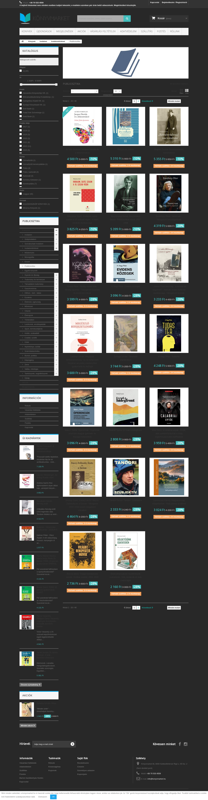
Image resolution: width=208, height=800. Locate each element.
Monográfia (29, 257)
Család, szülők (30, 338)
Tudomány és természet (34, 279)
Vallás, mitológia (31, 369)
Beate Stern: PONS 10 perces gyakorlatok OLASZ (47, 590)
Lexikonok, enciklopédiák (34, 324)
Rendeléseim (83, 763)
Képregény (29, 360)
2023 (26, 150)
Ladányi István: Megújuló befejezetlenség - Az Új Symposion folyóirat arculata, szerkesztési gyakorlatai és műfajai (82, 361)
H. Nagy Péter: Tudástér (169, 356)
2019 (26, 134)
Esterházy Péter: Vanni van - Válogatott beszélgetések (169, 218)
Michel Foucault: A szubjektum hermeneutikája (45, 449)
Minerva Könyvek (31, 208)
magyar (28, 194)
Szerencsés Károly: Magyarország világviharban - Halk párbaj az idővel (169, 502)
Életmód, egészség (32, 302)
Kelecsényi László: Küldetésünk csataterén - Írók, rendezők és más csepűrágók (126, 577)
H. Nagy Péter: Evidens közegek (125, 286)
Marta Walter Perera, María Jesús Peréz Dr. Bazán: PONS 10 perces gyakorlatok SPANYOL (47, 559)
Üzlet (26, 342)
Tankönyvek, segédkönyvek (36, 373)
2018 (26, 130)
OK (53, 797)
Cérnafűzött (29, 160)
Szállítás (147, 31)
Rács (181, 91)
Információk (31, 398)
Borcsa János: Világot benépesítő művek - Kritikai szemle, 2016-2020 (82, 575)
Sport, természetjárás (33, 329)
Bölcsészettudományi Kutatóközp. (38, 97)
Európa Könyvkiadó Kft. (34, 105)
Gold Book (29, 116)
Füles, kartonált (31, 172)
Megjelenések (64, 31)
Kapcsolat (154, 2)
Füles (26, 168)
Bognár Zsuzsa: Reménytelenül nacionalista (168, 151)
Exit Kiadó (28, 109)
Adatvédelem (128, 31)
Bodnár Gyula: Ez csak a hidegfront (125, 430)
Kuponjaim (82, 774)
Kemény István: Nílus (46, 703)
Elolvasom (42, 797)
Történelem (29, 320)
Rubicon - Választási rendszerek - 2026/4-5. (47, 528)
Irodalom (28, 235)
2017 (26, 127)
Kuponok (52, 770)
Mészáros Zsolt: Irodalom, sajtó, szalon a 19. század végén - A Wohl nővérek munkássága (82, 219)
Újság (26, 378)
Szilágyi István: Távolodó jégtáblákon (125, 358)
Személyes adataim (85, 770)
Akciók (82, 31)
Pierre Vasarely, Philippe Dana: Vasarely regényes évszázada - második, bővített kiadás (47, 621)
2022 (27, 146)
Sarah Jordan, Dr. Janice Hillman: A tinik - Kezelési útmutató (47, 655)
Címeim (80, 767)
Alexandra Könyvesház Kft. (35, 93)
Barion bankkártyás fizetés (31, 778)
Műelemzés (29, 253)
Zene (26, 364)
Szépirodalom (30, 239)
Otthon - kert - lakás (32, 293)
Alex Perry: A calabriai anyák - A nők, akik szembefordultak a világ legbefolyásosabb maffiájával (169, 433)
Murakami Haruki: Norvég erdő (44, 502)
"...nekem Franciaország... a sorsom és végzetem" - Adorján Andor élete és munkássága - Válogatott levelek (169, 289)
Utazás (27, 311)
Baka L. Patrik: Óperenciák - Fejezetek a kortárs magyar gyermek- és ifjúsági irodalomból (82, 433)
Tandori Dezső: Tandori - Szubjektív (125, 500)
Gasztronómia (30, 288)
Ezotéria (27, 297)
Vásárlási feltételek (103, 31)
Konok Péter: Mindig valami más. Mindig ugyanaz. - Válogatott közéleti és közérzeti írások (82, 289)
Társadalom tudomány (33, 284)
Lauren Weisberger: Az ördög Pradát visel (47, 476)
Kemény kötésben (32, 180)
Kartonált (28, 176)
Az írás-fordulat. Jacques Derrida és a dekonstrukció (82, 151)
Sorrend (66, 91)
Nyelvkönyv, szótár (32, 347)
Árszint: (22, 81)
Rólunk (175, 31)
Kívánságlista (54, 767)
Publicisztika (29, 266)
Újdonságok (44, 31)
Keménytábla (30, 184)
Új (26, 71)
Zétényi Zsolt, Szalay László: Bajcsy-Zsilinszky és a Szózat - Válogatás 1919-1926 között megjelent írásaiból (82, 505)
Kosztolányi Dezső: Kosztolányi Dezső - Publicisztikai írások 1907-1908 (125, 219)
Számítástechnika (31, 351)
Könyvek (27, 31)
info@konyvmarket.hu (156, 779)
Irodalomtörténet (31, 248)
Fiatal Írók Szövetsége (33, 112)
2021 (26, 142)
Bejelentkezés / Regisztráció (174, 2)
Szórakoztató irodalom (33, 244)
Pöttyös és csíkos (126, 149)
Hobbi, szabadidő (31, 333)
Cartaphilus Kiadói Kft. (33, 101)
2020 (26, 138)
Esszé (27, 262)
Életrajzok (28, 315)
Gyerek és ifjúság (31, 275)
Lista (186, 91)
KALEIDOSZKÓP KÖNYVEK (36, 204)
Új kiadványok (31, 438)
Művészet (28, 306)
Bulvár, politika (30, 356)
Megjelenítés (107, 91)
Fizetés (161, 31)
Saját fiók (82, 758)
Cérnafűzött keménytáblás (35, 164)
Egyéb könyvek (30, 271)
